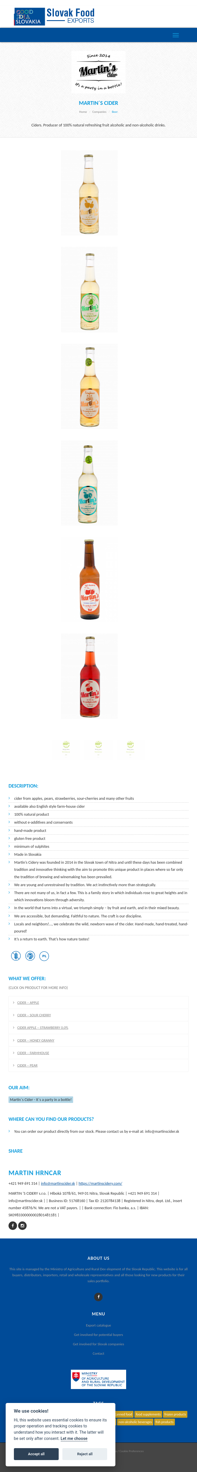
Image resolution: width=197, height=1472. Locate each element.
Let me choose (74, 1438)
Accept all (36, 1454)
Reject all (84, 1454)
